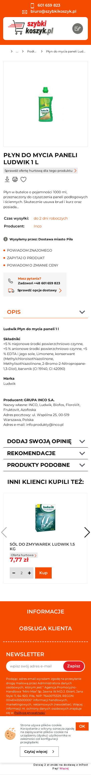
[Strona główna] (5, 52)
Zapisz (73, 666)
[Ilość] (21, 573)
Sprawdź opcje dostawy (35, 290)
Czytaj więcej (39, 751)
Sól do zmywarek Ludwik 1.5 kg (42, 546)
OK (82, 726)
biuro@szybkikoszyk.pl (49, 11)
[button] (87, 532)
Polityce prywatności (29, 712)
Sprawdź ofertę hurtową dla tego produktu (40, 171)
